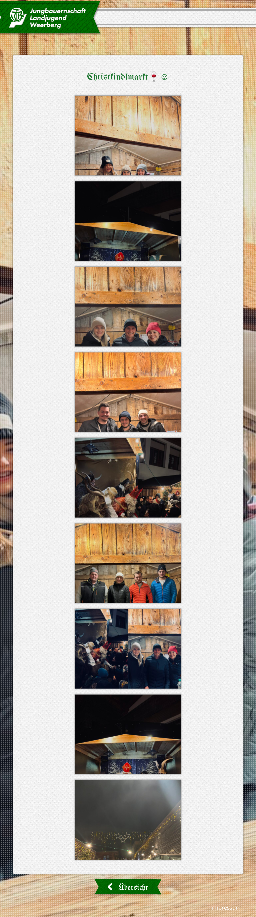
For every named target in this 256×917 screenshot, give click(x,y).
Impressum (226, 907)
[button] (128, 135)
